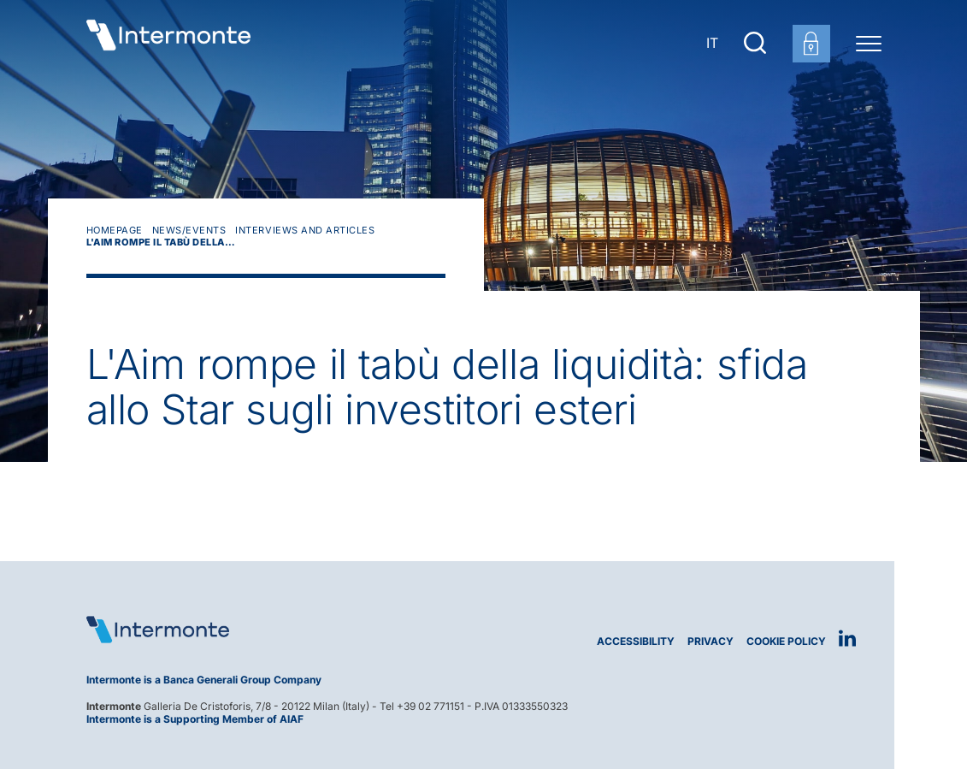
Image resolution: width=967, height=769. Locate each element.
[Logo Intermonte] (278, 629)
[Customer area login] (811, 43)
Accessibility (636, 641)
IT (712, 42)
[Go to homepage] (168, 43)
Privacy (710, 641)
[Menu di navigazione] (868, 42)
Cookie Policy (786, 641)
